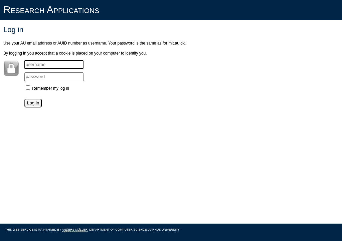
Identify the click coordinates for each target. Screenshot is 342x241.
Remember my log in (47, 88)
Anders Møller (75, 229)
